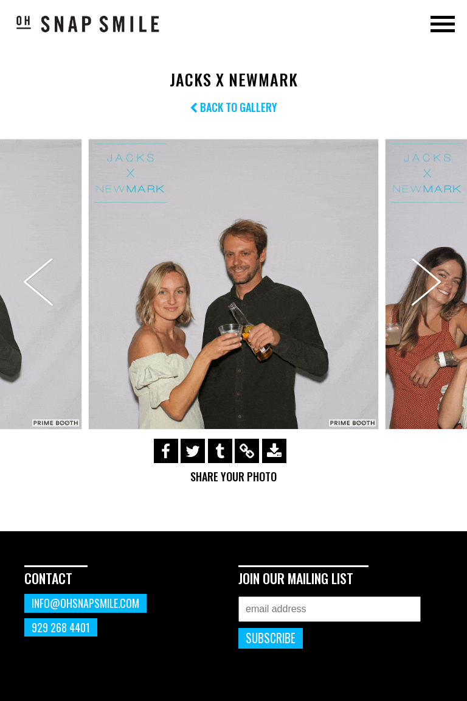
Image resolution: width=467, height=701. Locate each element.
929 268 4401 (61, 627)
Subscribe (271, 638)
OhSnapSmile (88, 23)
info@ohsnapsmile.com (85, 603)
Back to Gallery (233, 107)
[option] (233, 284)
